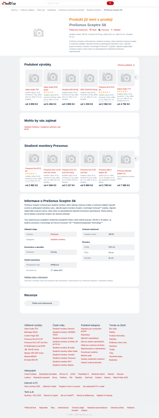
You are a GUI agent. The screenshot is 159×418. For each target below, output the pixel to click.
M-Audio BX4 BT (31, 360)
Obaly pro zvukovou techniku (92, 345)
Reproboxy (85, 335)
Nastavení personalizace (97, 408)
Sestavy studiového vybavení (93, 359)
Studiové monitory (94, 10)
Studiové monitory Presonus (64, 358)
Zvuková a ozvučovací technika (71, 10)
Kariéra (84, 410)
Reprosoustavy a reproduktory (93, 349)
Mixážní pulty (86, 356)
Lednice (27, 377)
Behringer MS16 (31, 332)
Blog (53, 408)
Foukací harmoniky (117, 336)
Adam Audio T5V (31, 329)
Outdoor (98, 377)
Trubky (112, 349)
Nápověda (43, 408)
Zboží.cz (14, 10)
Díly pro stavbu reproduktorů (92, 342)
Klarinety (112, 339)
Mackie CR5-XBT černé (34, 353)
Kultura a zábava (27, 10)
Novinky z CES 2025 (32, 395)
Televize (111, 374)
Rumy (54, 377)
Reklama (130, 408)
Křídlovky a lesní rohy (118, 343)
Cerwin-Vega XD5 (31, 336)
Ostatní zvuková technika (91, 363)
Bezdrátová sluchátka (48, 374)
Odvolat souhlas (117, 408)
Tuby (111, 353)
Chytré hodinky (30, 374)
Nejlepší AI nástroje (104, 395)
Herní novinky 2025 (32, 386)
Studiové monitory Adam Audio (65, 351)
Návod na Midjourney (85, 395)
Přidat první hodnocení (78, 30)
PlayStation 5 (83, 374)
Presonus (54, 234)
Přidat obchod (30, 408)
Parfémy (63, 377)
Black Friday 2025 (120, 377)
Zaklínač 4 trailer (49, 386)
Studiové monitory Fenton (63, 338)
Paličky (112, 332)
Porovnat (103, 30)
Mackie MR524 (30, 356)
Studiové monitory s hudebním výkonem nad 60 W (42, 128)
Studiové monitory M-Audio (63, 348)
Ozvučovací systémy (89, 352)
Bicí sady (113, 329)
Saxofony (113, 346)
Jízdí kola (88, 377)
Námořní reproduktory (90, 338)
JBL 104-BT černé (31, 349)
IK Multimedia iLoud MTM (34, 346)
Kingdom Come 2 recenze (69, 386)
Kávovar (120, 374)
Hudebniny (51, 10)
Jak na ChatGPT (67, 395)
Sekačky (78, 377)
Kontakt (75, 410)
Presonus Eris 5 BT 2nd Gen (35, 343)
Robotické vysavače (41, 377)
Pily (70, 377)
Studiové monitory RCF (62, 362)
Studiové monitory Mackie (63, 365)
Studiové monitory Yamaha (63, 355)
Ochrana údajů (78, 408)
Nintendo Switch (98, 374)
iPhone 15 (63, 374)
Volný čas (41, 10)
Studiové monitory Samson (63, 329)
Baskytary (113, 360)
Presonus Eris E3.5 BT (33, 339)
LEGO (72, 374)
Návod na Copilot (51, 395)
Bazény (107, 377)
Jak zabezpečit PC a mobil (93, 386)
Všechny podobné (126, 65)
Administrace (63, 408)
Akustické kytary (115, 356)
